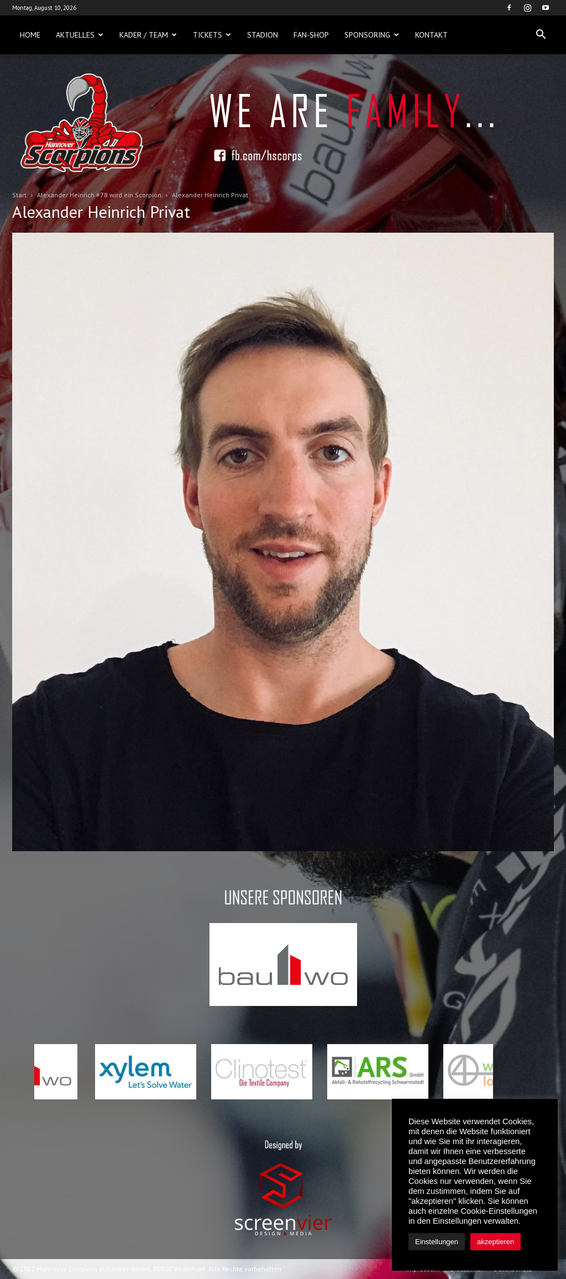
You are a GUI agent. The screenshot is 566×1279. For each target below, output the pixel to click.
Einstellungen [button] (436, 1242)
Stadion (262, 35)
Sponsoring (371, 35)
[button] (540, 35)
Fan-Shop (311, 35)
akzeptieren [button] (495, 1242)
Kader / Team (148, 35)
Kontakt (431, 35)
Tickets (212, 35)
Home (30, 35)
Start (19, 195)
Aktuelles (79, 35)
